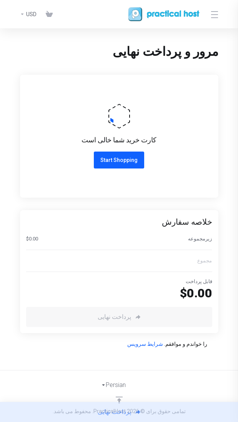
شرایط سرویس (145, 344)
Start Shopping (119, 160)
